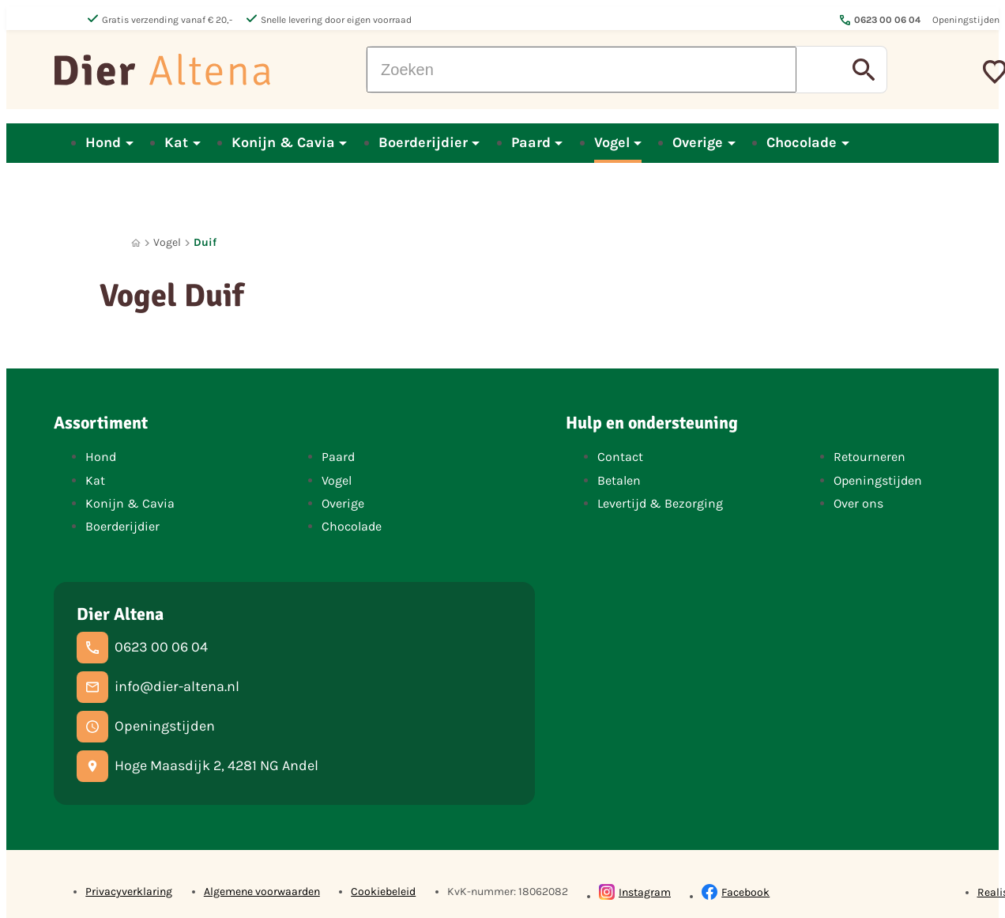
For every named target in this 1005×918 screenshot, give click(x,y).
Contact (620, 456)
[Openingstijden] (146, 726)
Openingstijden (878, 480)
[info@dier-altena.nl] (158, 687)
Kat (95, 480)
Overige (343, 503)
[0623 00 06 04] (142, 647)
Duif (205, 242)
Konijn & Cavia (130, 503)
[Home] (136, 243)
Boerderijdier (122, 526)
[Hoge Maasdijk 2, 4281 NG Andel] (197, 766)
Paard (338, 456)
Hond (100, 456)
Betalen (619, 480)
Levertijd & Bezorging (660, 503)
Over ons (858, 503)
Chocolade (352, 526)
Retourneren (869, 456)
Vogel (167, 242)
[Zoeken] (581, 70)
